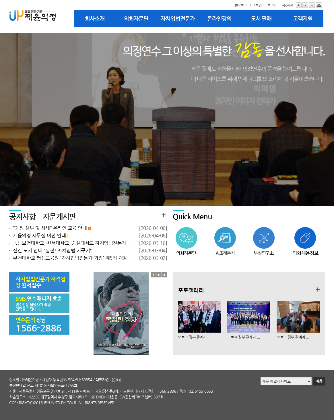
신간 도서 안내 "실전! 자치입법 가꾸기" (52, 250)
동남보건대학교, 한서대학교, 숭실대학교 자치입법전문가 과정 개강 (73, 243)
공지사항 (22, 216)
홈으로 (239, 5)
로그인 (271, 5)
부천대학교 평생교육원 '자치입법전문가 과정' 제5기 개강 (70, 258)
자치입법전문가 (178, 19)
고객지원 (302, 19)
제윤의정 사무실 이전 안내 (40, 235)
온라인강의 (219, 19)
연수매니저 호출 (38, 299)
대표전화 (147, 391)
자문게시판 (59, 216)
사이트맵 (255, 5)
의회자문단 (136, 19)
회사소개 (94, 19)
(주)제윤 (287, 5)
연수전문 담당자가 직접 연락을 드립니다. (33, 306)
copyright (19, 402)
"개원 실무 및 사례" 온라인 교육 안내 (52, 228)
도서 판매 (261, 19)
